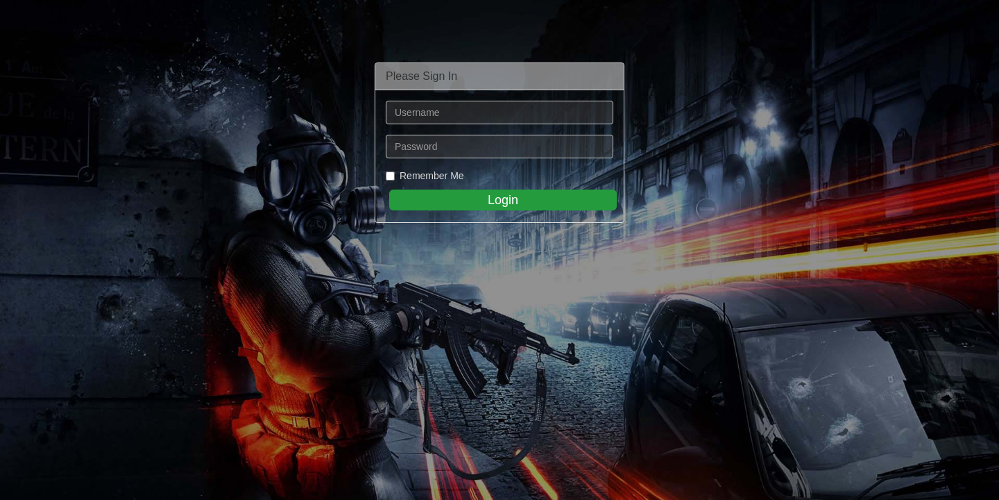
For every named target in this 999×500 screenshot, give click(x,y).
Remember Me (425, 175)
